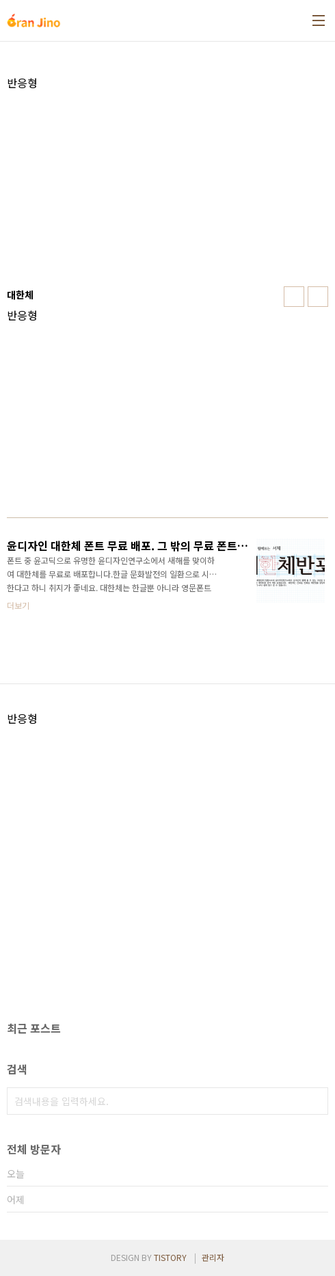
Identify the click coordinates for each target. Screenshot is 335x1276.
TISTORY (170, 1257)
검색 (314, 1101)
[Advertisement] (167, 185)
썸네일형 (294, 296)
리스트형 (318, 296)
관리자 (213, 1257)
